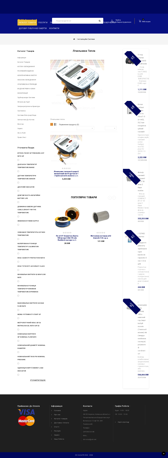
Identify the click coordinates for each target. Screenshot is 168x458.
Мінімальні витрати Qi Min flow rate (32, 276)
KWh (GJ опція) (26, 375)
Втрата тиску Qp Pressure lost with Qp (31, 154)
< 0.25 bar (24, 160)
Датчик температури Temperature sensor (27, 177)
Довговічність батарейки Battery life (29, 196)
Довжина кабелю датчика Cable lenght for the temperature (29, 210)
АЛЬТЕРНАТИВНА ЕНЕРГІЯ (27, 75)
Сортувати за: (69, 128)
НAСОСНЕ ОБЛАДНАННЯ (27, 80)
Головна (57, 410)
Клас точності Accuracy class (31, 266)
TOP (164, 454)
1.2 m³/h (23, 310)
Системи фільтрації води (27, 115)
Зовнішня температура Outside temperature (31, 233)
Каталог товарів (27, 22)
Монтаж (21, 124)
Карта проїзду (123, 422)
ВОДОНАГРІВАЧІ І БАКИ (26, 89)
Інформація (22, 58)
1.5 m (22, 217)
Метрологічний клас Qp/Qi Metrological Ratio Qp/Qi (29, 324)
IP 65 (22, 262)
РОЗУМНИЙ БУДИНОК (26, 71)
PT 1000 (23, 183)
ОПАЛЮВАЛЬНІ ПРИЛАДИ (27, 84)
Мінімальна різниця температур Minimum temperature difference (28, 289)
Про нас (57, 414)
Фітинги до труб (24, 102)
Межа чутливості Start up (29, 314)
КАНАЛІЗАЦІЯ (23, 93)
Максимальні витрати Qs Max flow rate (31, 304)
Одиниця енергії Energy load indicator (30, 369)
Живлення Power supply (28, 221)
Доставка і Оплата (61, 423)
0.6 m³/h (23, 341)
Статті (56, 427)
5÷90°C (23, 172)
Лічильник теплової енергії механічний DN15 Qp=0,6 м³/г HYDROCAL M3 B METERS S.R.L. (66, 174)
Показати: (99, 128)
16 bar (22, 364)
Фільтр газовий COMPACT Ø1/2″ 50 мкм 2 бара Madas (141, 181)
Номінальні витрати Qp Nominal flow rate (27, 335)
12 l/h (22, 282)
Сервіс (20, 128)
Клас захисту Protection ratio (31, 258)
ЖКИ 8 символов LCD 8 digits (31, 191)
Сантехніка (22, 111)
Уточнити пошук (38, 380)
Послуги (42, 22)
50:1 (21, 330)
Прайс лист (22, 137)
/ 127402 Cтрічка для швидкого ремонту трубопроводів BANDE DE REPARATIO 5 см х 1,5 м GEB (142, 249)
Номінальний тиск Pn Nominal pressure (31, 358)
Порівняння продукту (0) (69, 125)
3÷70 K (22, 254)
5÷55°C (23, 239)
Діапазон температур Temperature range (27, 166)
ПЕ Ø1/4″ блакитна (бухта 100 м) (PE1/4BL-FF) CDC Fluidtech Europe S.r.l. (67, 238)
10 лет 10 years (26, 202)
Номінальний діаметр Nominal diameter (31, 346)
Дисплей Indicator (26, 187)
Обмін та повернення (104, 22)
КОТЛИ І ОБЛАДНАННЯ (26, 66)
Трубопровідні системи (26, 97)
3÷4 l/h (23, 319)
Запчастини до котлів (26, 120)
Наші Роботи (59, 439)
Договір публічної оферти (33, 28)
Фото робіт (22, 133)
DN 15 (22, 352)
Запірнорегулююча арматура (29, 106)
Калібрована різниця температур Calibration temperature (28, 246)
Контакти (54, 28)
